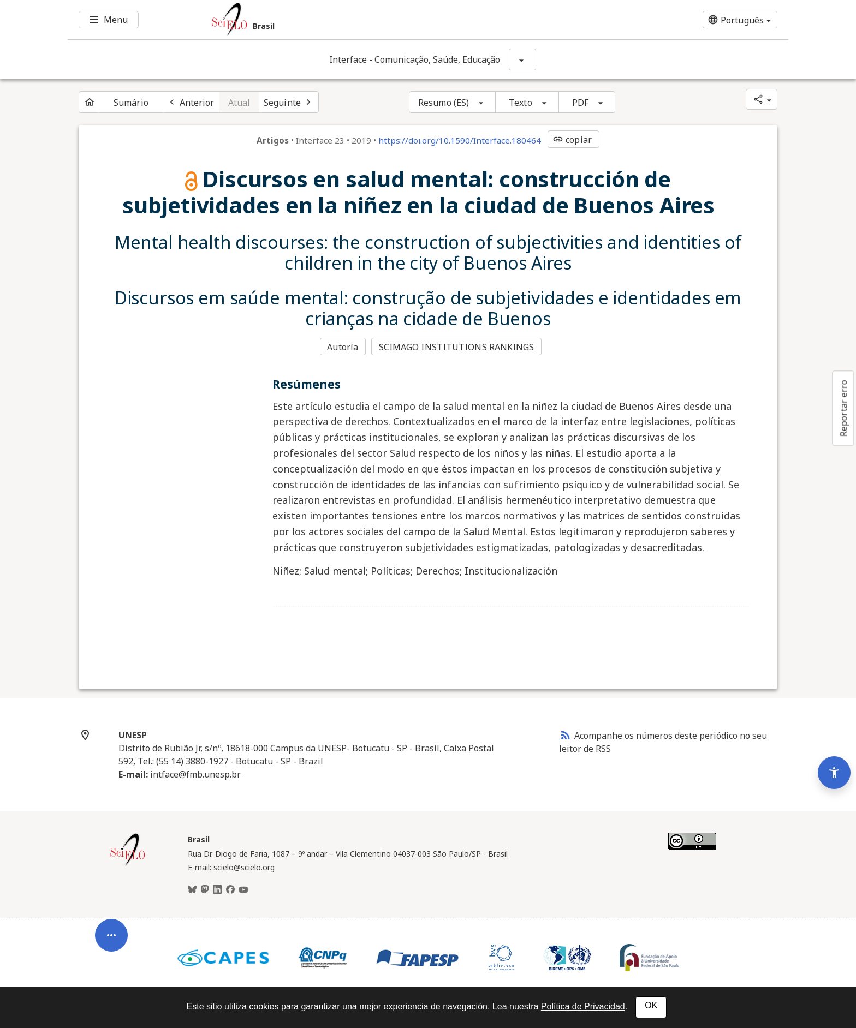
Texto (520, 103)
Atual (239, 103)
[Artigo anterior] (190, 102)
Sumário (131, 103)
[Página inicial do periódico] (89, 102)
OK (651, 1005)
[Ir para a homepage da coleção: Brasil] (368, 19)
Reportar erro (843, 408)
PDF (580, 103)
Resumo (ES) (443, 103)
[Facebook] (230, 890)
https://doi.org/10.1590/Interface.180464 (459, 140)
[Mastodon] (205, 890)
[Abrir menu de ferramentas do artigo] (111, 940)
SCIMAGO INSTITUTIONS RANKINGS (456, 347)
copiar (572, 140)
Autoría (342, 347)
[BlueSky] (192, 890)
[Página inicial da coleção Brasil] (127, 864)
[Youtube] (243, 890)
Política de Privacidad (583, 1006)
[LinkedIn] (217, 890)
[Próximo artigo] (289, 102)
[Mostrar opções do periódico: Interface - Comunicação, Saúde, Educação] (522, 59)
